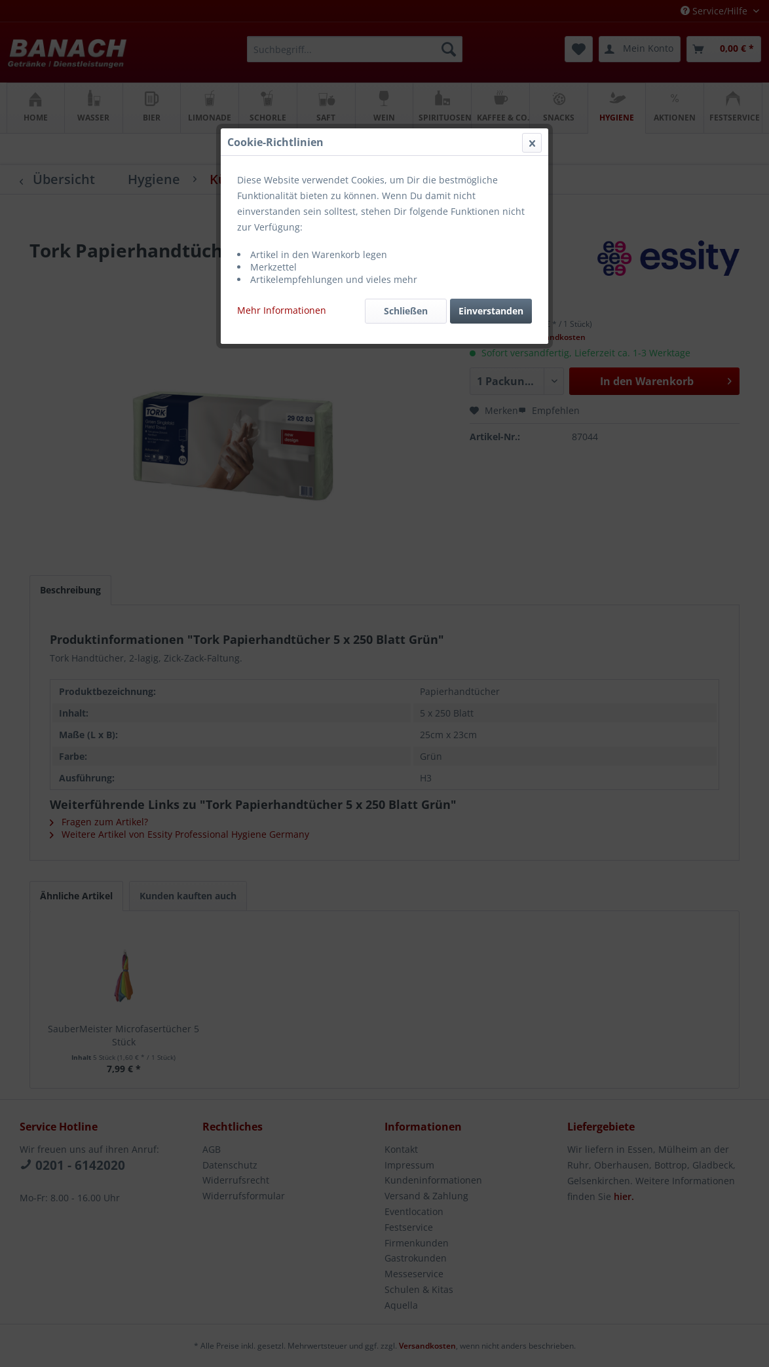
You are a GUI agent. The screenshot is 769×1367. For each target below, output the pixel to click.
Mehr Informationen (281, 310)
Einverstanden (491, 311)
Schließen (406, 311)
